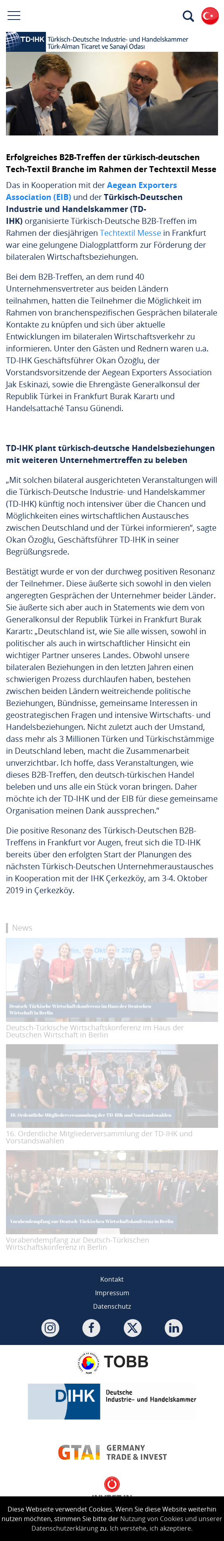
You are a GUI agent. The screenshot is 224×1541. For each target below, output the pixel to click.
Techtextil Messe (130, 232)
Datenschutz (112, 1306)
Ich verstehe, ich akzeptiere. (151, 1528)
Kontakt (112, 1279)
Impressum (112, 1292)
